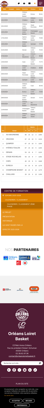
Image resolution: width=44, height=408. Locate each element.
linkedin (30, 370)
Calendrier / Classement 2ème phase (21, 205)
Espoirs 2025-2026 (13, 195)
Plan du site (22, 384)
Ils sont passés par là (13, 225)
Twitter (19, 370)
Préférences (22, 405)
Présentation (9, 217)
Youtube (9, 370)
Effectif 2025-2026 (11, 229)
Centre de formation (16, 191)
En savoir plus (9, 395)
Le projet (7, 212)
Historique (7, 221)
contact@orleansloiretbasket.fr (22, 356)
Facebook (14, 370)
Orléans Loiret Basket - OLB (4, 4)
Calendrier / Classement (16, 200)
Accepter (16, 401)
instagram (24, 370)
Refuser (29, 401)
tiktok (35, 370)
